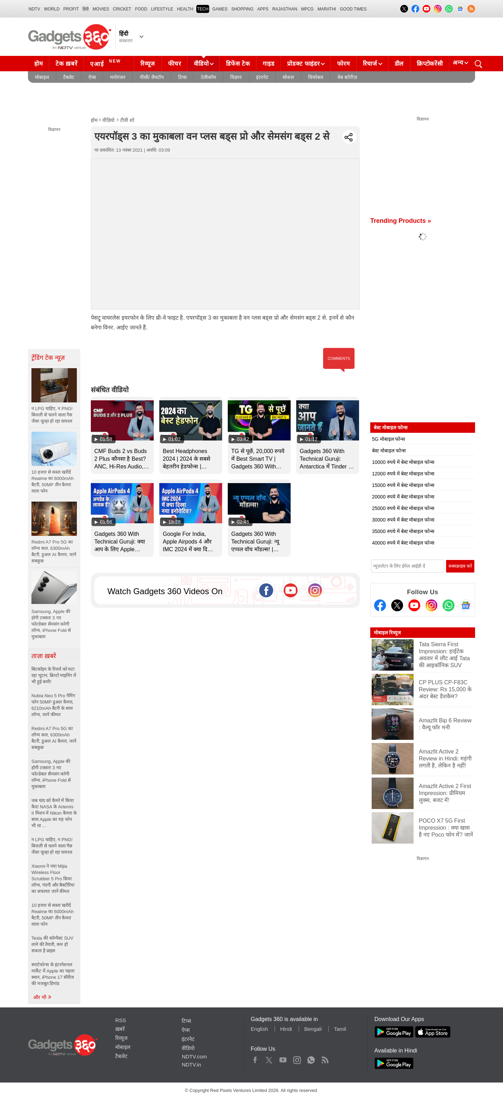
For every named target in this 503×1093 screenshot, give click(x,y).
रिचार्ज (370, 63)
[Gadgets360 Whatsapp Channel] (448, 605)
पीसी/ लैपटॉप (152, 77)
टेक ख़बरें (66, 63)
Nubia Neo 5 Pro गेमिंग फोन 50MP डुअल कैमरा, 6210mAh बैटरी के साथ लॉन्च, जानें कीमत (53, 705)
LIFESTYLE (162, 9)
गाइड (268, 63)
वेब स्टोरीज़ (347, 77)
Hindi (286, 1029)
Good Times (353, 9)
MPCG (307, 9)
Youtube (283, 1058)
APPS (263, 9)
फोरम (343, 63)
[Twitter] (397, 605)
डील (399, 63)
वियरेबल (315, 77)
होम (38, 63)
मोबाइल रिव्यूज (387, 632)
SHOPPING (242, 9)
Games (219, 9)
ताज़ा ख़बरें (43, 656)
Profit (71, 9)
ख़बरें (120, 1029)
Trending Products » (400, 220)
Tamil (340, 1029)
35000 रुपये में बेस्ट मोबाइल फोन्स (403, 531)
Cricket (122, 9)
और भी (42, 997)
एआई (106, 62)
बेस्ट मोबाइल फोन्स (389, 450)
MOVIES (101, 9)
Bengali (313, 1029)
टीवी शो (127, 120)
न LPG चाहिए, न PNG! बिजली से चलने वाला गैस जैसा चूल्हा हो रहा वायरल (52, 846)
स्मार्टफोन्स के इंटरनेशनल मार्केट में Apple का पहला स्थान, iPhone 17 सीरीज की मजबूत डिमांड (52, 974)
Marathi (327, 9)
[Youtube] (414, 605)
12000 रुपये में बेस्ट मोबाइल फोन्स (403, 473)
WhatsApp (311, 1058)
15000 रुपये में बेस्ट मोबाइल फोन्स (403, 485)
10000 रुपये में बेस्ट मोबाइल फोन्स (403, 462)
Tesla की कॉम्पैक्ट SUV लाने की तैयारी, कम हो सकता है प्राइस (52, 944)
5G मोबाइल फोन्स (388, 439)
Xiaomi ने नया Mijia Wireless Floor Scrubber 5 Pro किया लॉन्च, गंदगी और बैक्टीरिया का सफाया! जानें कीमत (52, 879)
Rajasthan (284, 9)
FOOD (141, 9)
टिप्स (182, 77)
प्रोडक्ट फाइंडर (303, 63)
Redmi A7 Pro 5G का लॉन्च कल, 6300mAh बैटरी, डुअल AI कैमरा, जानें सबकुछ (53, 738)
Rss (325, 1058)
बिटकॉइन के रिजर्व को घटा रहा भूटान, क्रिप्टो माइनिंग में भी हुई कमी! (53, 675)
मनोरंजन (117, 77)
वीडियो (201, 63)
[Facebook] (380, 605)
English (259, 1029)
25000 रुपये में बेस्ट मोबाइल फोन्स (403, 508)
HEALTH (185, 9)
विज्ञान (236, 77)
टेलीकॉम (208, 77)
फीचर (174, 63)
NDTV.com (194, 1056)
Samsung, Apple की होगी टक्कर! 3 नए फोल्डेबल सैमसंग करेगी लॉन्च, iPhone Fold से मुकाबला (51, 774)
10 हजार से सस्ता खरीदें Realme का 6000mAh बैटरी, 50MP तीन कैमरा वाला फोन (52, 915)
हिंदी (85, 9)
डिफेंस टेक (238, 63)
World (52, 9)
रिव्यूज (147, 63)
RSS (120, 1020)
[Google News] (466, 605)
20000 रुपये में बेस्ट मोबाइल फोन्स (403, 497)
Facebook (255, 1058)
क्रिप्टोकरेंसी (430, 63)
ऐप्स (92, 77)
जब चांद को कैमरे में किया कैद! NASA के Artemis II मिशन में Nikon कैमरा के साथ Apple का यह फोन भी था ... (54, 813)
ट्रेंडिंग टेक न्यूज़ (48, 357)
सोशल (288, 77)
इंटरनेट (262, 77)
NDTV (34, 9)
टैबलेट (68, 77)
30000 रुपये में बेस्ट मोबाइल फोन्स (403, 520)
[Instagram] (431, 605)
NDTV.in (191, 1065)
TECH (203, 9)
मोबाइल (42, 77)
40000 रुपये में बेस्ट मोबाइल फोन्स (403, 543)
